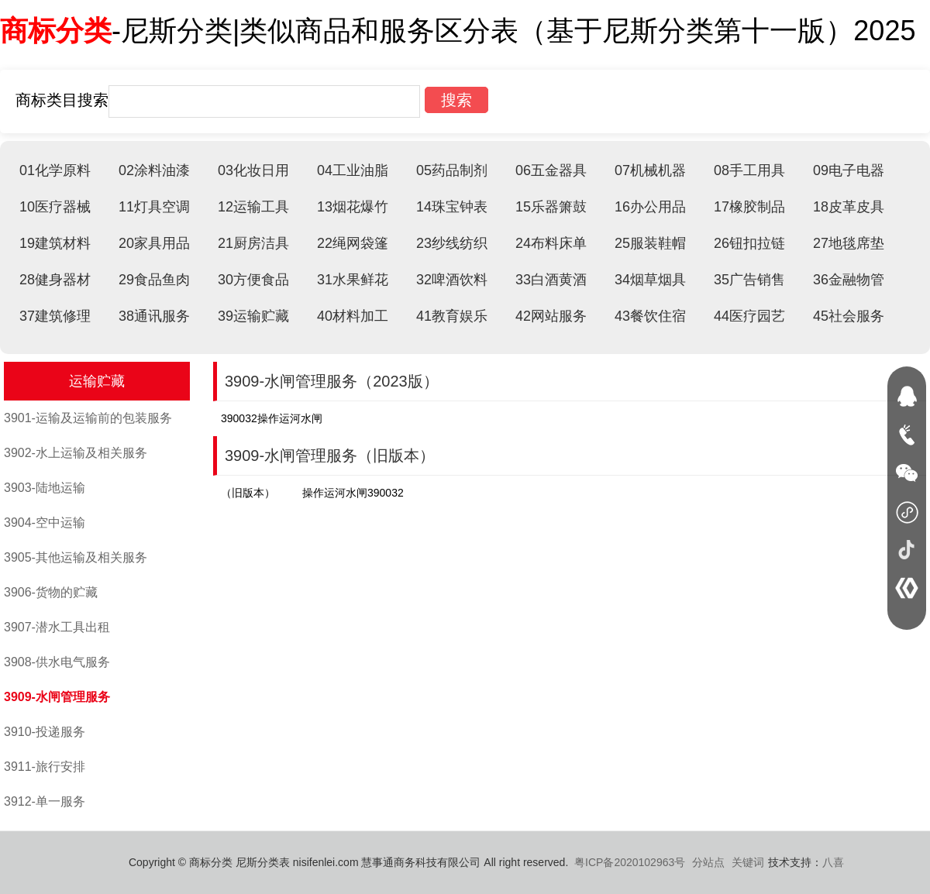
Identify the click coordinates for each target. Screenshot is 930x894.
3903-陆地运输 (44, 487)
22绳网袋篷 (352, 243)
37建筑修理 (55, 316)
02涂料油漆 (154, 170)
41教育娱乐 (451, 316)
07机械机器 (650, 170)
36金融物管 (848, 279)
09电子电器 (848, 170)
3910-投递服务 (44, 731)
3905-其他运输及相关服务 (75, 557)
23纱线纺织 (451, 243)
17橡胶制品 (749, 207)
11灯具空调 (154, 207)
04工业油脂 (352, 170)
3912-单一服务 (44, 801)
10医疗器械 (55, 207)
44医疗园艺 (749, 316)
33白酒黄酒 (551, 279)
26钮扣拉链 (749, 243)
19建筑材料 (55, 243)
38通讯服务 (154, 316)
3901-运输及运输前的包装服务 (88, 418)
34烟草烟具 (650, 279)
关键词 (748, 862)
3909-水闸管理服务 (57, 696)
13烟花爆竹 (352, 207)
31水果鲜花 (352, 279)
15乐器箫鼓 (551, 207)
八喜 (833, 862)
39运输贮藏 (253, 316)
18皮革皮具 (848, 207)
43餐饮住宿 (650, 316)
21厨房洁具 (253, 243)
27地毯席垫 (848, 243)
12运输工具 (253, 207)
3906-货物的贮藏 (51, 592)
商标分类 (56, 30)
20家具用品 (154, 243)
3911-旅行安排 (44, 766)
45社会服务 (848, 316)
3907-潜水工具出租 (57, 627)
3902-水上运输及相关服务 (75, 452)
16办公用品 (650, 207)
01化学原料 (55, 170)
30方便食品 (253, 279)
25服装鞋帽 (650, 243)
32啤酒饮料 (451, 279)
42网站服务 (551, 316)
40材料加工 (352, 316)
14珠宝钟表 (451, 207)
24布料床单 (551, 243)
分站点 (708, 862)
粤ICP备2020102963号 (629, 862)
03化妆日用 (253, 170)
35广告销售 (749, 279)
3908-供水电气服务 (57, 662)
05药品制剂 (451, 170)
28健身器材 (55, 279)
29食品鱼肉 (154, 279)
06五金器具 (551, 170)
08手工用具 (749, 170)
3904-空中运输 (44, 522)
